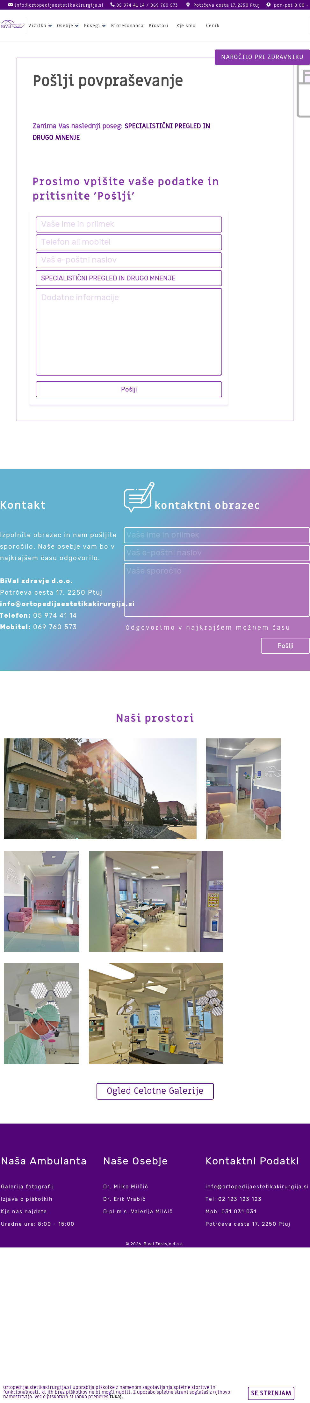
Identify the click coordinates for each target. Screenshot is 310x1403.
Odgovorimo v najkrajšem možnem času (208, 628)
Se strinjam (271, 1393)
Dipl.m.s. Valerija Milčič (138, 1212)
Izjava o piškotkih (27, 1199)
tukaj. (116, 1397)
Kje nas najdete (24, 1212)
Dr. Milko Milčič (125, 1187)
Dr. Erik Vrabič (124, 1199)
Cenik (213, 26)
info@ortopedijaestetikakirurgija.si (59, 5)
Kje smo (186, 26)
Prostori (159, 26)
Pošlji (129, 389)
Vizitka (41, 26)
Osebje (68, 26)
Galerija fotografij (27, 1187)
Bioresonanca (127, 26)
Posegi (95, 26)
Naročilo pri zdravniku (262, 57)
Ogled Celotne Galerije (155, 1091)
